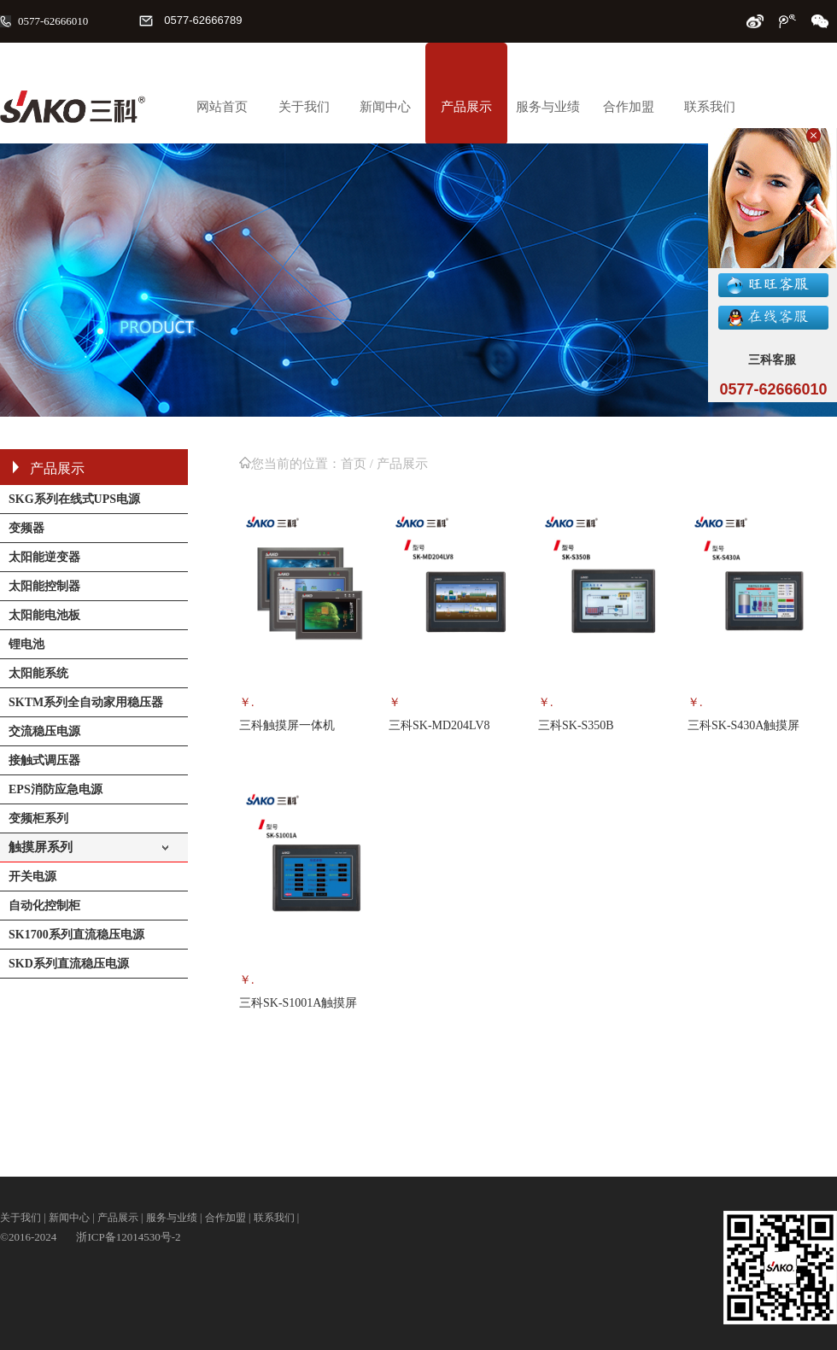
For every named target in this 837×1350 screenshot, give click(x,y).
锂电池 (26, 644)
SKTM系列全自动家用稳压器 (86, 702)
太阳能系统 (38, 673)
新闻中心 (385, 107)
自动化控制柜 (44, 905)
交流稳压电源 (44, 731)
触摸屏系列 (41, 847)
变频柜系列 (38, 818)
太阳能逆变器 (44, 557)
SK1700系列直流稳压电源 (76, 934)
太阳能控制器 (44, 586)
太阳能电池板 (44, 615)
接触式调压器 (44, 760)
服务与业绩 (548, 107)
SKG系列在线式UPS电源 (74, 499)
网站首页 (222, 107)
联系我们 (709, 107)
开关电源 (32, 876)
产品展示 (466, 107)
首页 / (359, 463)
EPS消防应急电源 (55, 789)
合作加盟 (628, 107)
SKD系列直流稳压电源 (69, 963)
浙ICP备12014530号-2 (128, 1236)
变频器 (26, 528)
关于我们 (304, 107)
